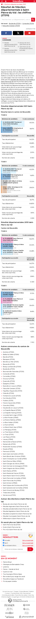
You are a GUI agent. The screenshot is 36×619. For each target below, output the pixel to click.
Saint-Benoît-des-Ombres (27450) (14, 456)
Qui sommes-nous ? (7, 591)
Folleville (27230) (8, 393)
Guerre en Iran (7, 572)
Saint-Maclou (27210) (9, 471)
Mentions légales (6, 597)
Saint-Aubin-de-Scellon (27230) (13, 454)
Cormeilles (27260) (9, 376)
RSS (21, 593)
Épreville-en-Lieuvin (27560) (12, 386)
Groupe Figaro (15, 597)
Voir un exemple (27, 540)
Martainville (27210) (9, 444)
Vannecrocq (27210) (9, 495)
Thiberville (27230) (9, 493)
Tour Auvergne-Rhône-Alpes (12, 574)
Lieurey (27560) (8, 439)
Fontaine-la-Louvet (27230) (12, 396)
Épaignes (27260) (8, 383)
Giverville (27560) (8, 405)
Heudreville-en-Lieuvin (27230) (13, 408)
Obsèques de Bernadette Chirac (13, 564)
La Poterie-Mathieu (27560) (12, 420)
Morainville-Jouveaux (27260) (12, 447)
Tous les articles (15, 593)
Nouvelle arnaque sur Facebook (13, 579)
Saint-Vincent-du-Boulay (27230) (13, 490)
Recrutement (27, 593)
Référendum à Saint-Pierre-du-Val (14, 518)
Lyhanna (6, 567)
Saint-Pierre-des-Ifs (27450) (12, 480)
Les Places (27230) (9, 437)
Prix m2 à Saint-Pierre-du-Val (12, 529)
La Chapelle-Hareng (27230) (12, 413)
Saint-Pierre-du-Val (25, 47)
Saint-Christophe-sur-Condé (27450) (15, 459)
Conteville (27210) (28, 23)
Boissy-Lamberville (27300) (12, 367)
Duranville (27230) (9, 381)
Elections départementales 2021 (15, 4)
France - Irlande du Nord (11, 569)
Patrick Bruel (7, 562)
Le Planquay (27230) (9, 430)
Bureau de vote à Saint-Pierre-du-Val (15, 504)
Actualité (6, 540)
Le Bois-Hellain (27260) (10, 422)
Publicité (31, 591)
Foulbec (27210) (8, 400)
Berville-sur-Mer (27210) (11, 362)
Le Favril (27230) (8, 425)
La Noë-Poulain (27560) (10, 417)
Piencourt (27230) (9, 451)
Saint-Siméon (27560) (10, 483)
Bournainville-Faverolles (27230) (13, 371)
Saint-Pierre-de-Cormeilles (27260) (14, 478)
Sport (5, 543)
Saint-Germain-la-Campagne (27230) (15, 466)
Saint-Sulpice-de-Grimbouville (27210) (15, 485)
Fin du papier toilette (10, 581)
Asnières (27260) (8, 352)
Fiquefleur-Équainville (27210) (12, 391)
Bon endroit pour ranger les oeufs (14, 576)
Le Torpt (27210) (8, 434)
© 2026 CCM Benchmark (27, 597)
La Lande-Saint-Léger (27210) (12, 415)
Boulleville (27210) (15, 23)
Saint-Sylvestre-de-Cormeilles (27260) (15, 488)
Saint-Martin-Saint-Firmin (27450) (14, 476)
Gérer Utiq (31, 595)
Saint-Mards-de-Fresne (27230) (13, 473)
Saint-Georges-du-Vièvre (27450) (13, 464)
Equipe (16, 591)
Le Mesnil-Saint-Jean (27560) (12, 427)
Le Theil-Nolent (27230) (11, 432)
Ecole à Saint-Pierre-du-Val (11, 527)
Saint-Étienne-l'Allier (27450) (12, 461)
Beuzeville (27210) (9, 364)
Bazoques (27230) (9, 359)
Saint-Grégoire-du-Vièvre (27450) (13, 468)
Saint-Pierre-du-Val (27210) (11, 525)
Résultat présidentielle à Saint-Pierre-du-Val (17, 509)
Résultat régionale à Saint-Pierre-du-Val (16, 506)
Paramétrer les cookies (21, 595)
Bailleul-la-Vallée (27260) (11, 354)
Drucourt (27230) (8, 379)
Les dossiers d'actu (9, 545)
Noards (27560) (8, 449)
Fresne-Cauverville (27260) (11, 403)
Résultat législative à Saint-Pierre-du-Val (16, 511)
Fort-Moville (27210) (9, 398)
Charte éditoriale (23, 591)
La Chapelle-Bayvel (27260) (12, 410)
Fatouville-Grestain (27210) (11, 26)
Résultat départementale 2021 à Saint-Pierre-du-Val (10, 44)
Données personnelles (8, 595)
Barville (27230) (8, 357)
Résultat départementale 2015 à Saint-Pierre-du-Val (10, 50)
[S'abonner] (18, 549)
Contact (7, 593)
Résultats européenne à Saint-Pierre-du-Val (17, 514)
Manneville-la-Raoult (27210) (12, 442)
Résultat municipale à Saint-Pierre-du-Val (16, 516)
